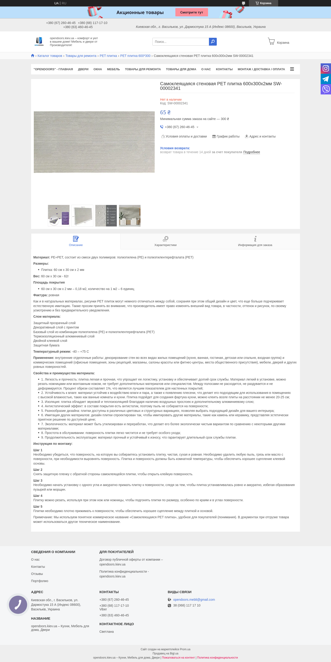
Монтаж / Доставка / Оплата (261, 69)
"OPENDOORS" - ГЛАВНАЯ (53, 69)
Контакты (224, 69)
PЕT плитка (108, 56)
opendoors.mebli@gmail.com (194, 599)
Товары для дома (181, 69)
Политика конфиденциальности (217, 657)
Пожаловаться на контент (178, 657)
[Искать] (213, 42)
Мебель (113, 69)
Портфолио (39, 581)
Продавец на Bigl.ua (165, 653)
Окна (98, 69)
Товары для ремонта (81, 56)
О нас (206, 69)
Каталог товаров (49, 56)
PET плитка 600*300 (135, 56)
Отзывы (37, 574)
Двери (83, 69)
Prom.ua (185, 649)
